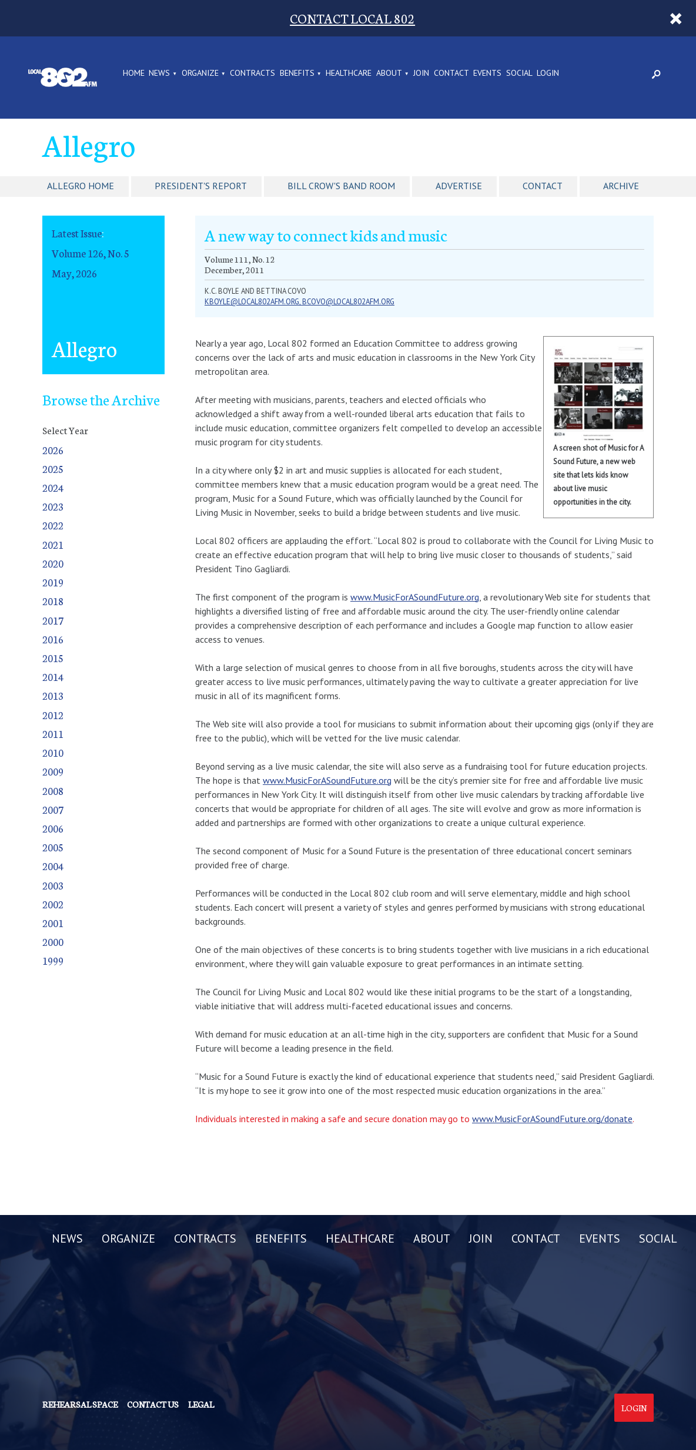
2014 (52, 676)
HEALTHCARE (349, 73)
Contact (543, 186)
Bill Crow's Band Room (341, 186)
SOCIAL (519, 73)
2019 (52, 582)
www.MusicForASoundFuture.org (414, 597)
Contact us (153, 1404)
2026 (52, 449)
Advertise (459, 186)
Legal (201, 1404)
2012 (52, 714)
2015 (52, 657)
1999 (52, 960)
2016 (52, 639)
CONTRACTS (252, 73)
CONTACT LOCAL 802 (352, 18)
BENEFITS (297, 73)
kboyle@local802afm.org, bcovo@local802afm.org (299, 302)
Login (634, 1408)
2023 (52, 506)
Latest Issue (77, 233)
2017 (52, 620)
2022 (52, 525)
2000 (52, 941)
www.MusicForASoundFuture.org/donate (552, 1119)
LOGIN (548, 73)
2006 (52, 828)
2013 (52, 695)
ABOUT (389, 73)
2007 (52, 809)
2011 (52, 733)
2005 (52, 847)
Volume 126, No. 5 (90, 253)
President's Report (201, 186)
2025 (52, 468)
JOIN (421, 73)
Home (134, 73)
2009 (52, 771)
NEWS (159, 73)
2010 (52, 752)
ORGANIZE (200, 73)
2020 (52, 563)
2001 (52, 922)
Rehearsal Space (80, 1404)
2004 (52, 865)
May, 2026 (74, 273)
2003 (52, 885)
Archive (621, 186)
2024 (52, 487)
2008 (52, 790)
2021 (52, 544)
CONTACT (451, 73)
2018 (52, 600)
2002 (52, 904)
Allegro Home (80, 186)
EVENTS (487, 73)
